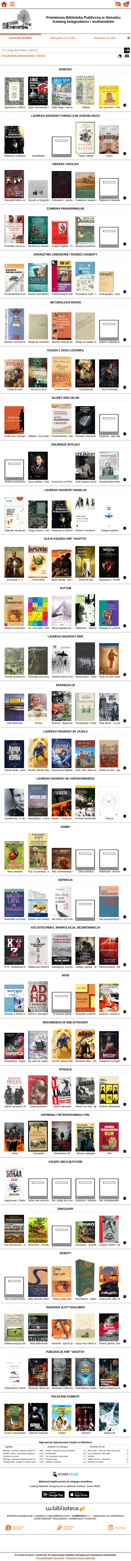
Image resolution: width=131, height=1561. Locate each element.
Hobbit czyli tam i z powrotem (99, 1459)
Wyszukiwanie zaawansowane (17, 55)
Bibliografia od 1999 (104, 38)
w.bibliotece (80, 1515)
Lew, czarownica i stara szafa (57, 1456)
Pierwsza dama (51, 1459)
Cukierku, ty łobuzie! (53, 1462)
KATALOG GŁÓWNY (20, 38)
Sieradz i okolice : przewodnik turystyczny (19, 1454)
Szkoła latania (51, 1454)
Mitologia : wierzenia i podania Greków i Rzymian (22, 1451)
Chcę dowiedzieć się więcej (50, 1558)
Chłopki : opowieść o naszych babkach (60, 1451)
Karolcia (91, 1456)
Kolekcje (40, 55)
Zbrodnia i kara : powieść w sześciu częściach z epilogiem (25, 1462)
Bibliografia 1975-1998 (62, 38)
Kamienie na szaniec (11, 1456)
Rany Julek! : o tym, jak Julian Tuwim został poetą (107, 1451)
